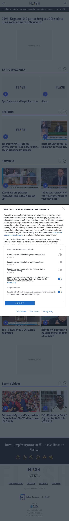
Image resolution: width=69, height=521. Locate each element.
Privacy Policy (48, 312)
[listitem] (34, 250)
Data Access (34, 312)
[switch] (60, 254)
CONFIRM (19, 303)
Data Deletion (21, 312)
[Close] (64, 209)
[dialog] (34, 260)
